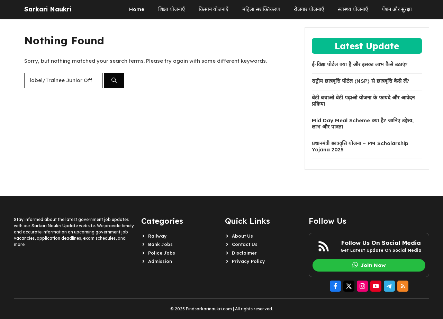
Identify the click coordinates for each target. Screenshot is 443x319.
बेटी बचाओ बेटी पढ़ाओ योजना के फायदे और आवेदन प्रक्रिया (363, 101)
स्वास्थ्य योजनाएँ (353, 9)
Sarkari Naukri (47, 9)
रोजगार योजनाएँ (309, 9)
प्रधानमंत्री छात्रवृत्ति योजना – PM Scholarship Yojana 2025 (360, 146)
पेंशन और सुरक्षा (397, 9)
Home (136, 9)
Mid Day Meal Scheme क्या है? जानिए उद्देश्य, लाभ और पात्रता (363, 123)
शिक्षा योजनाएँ (171, 9)
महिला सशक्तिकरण (261, 9)
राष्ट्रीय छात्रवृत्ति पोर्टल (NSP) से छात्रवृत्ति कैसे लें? (360, 81)
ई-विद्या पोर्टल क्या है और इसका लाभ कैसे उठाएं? (360, 64)
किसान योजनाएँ (213, 9)
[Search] (114, 80)
